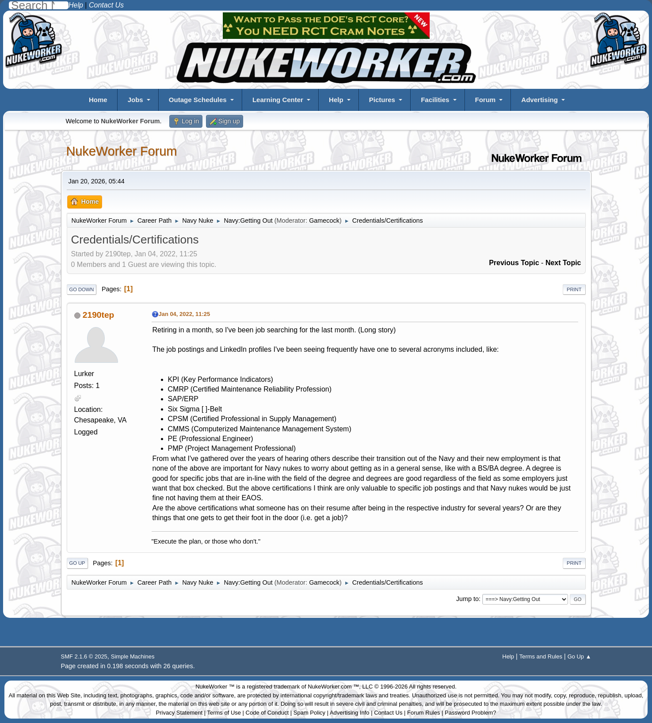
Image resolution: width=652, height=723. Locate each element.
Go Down (81, 289)
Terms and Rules (540, 656)
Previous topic (514, 262)
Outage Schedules (198, 99)
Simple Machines (133, 656)
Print (574, 289)
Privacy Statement (179, 712)
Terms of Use (224, 712)
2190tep (98, 315)
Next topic (563, 262)
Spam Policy (309, 712)
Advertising (539, 99)
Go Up (77, 563)
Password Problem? (470, 712)
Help (336, 99)
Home (98, 99)
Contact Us (388, 712)
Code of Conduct (267, 712)
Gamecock (324, 220)
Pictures (382, 99)
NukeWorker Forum (121, 151)
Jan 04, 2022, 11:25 (184, 314)
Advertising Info (350, 712)
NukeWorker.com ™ (333, 686)
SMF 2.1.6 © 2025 (84, 656)
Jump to (467, 598)
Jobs (135, 99)
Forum (485, 99)
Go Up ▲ (579, 656)
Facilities (435, 99)
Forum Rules (423, 712)
